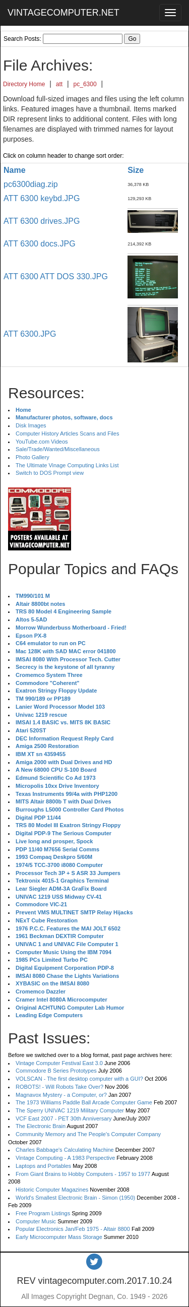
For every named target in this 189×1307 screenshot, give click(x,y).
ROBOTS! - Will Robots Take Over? (59, 1087)
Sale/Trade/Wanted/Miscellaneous (58, 449)
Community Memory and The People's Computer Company (88, 1134)
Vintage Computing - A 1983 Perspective (65, 1158)
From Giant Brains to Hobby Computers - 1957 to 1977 (83, 1174)
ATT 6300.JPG (30, 334)
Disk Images (31, 425)
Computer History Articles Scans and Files (67, 433)
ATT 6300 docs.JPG (40, 243)
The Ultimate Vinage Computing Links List (67, 465)
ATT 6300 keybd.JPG (42, 198)
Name (15, 170)
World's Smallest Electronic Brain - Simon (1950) (75, 1198)
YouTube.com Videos (42, 442)
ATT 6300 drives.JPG (42, 221)
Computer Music (36, 1221)
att (59, 84)
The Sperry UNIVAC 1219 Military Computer (70, 1110)
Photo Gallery (32, 457)
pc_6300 (85, 84)
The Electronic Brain (41, 1126)
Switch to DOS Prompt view (50, 473)
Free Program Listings (43, 1213)
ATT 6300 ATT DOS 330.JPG (56, 276)
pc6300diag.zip (31, 184)
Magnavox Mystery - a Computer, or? (61, 1095)
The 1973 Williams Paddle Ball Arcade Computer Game (84, 1102)
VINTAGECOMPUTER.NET (63, 13)
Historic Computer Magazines (52, 1190)
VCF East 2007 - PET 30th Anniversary (64, 1118)
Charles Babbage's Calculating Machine (65, 1150)
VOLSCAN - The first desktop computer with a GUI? (79, 1079)
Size (136, 170)
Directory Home (24, 84)
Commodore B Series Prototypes (56, 1071)
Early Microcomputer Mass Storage (59, 1237)
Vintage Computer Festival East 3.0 (59, 1063)
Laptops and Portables (43, 1166)
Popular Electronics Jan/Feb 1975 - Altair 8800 (73, 1229)
